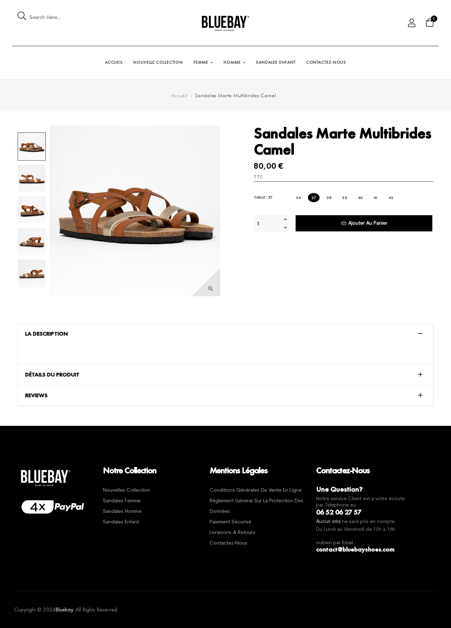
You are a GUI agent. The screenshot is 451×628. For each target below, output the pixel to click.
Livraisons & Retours (232, 532)
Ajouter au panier (364, 223)
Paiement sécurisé (230, 522)
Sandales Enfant (121, 522)
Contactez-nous (228, 543)
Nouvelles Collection (126, 490)
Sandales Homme (122, 511)
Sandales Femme (122, 501)
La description (46, 334)
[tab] (225, 334)
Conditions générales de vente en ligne (256, 490)
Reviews (36, 395)
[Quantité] (268, 223)
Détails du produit (52, 375)
